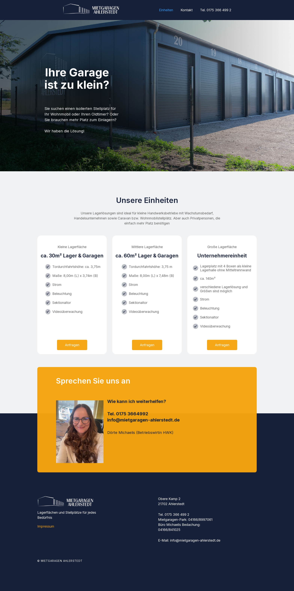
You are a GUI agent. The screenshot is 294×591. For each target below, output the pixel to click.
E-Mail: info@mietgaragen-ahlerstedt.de (189, 540)
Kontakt (187, 10)
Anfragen (72, 362)
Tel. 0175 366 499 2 (215, 10)
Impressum (45, 526)
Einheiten (166, 10)
